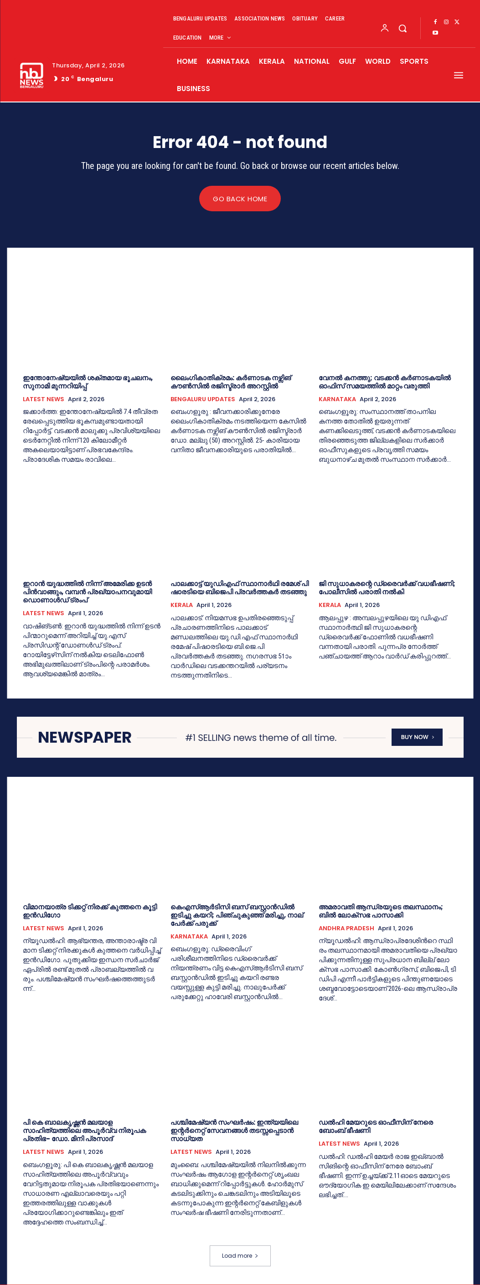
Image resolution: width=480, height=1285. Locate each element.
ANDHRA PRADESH (346, 928)
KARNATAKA (337, 399)
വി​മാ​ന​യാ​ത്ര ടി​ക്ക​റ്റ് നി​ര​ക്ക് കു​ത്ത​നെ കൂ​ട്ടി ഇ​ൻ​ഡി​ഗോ (90, 911)
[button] (402, 28)
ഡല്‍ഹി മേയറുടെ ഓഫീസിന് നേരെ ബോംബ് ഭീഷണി (376, 1127)
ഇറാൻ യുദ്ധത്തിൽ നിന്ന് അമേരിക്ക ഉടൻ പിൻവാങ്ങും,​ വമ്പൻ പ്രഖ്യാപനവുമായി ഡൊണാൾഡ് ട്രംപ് (87, 592)
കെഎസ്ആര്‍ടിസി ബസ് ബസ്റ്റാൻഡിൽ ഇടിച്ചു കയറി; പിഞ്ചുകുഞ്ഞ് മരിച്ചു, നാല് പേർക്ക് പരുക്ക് (236, 915)
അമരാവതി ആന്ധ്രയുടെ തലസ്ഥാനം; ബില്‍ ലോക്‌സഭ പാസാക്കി (381, 911)
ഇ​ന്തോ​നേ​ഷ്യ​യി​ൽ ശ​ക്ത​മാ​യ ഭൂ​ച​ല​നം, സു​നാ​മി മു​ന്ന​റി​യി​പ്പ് (88, 382)
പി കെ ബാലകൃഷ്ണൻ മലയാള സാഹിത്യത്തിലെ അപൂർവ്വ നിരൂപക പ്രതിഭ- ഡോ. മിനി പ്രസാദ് (84, 1131)
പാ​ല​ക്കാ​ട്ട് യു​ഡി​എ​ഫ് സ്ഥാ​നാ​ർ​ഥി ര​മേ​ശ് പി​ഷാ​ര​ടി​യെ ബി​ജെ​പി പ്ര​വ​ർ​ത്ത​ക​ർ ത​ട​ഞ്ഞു (239, 588)
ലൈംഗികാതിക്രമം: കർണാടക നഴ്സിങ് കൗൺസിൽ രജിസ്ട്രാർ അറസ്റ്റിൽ (230, 382)
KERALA (181, 605)
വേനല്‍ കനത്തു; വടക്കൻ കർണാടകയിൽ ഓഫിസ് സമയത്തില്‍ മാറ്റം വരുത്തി (385, 382)
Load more (240, 1256)
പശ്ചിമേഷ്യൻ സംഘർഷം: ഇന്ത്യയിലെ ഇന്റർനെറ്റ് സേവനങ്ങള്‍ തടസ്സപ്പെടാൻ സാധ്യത (234, 1131)
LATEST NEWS (43, 399)
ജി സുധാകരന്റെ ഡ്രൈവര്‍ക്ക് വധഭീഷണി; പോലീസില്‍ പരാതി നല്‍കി (387, 588)
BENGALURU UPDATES (202, 399)
